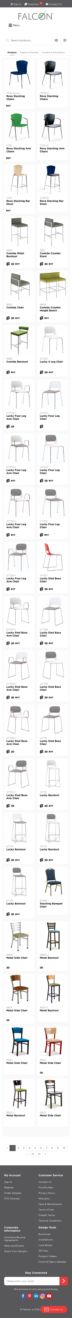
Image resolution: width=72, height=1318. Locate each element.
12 (33, 1154)
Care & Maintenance (50, 1204)
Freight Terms (47, 1215)
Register (9, 1187)
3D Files (43, 1250)
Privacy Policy (47, 1193)
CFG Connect (12, 1198)
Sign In (15, 4)
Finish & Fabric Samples (52, 1261)
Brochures (45, 1234)
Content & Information (53, 52)
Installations (46, 1239)
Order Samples (12, 1193)
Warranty (44, 1198)
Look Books (45, 1245)
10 (64, 1148)
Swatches (34, 4)
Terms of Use (46, 1209)
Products (12, 52)
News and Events (14, 1245)
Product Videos (48, 1256)
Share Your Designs (15, 1251)
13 (39, 1154)
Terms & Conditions (50, 1220)
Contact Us (54, 4)
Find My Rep (46, 1187)
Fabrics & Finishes (29, 52)
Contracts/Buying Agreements (14, 1238)
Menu (14, 25)
